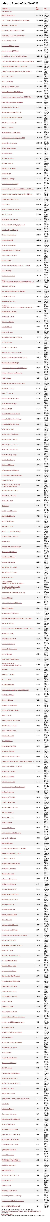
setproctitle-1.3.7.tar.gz (9, 868)
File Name (5, 8)
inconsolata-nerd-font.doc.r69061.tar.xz (14, 291)
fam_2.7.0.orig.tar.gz (8, 521)
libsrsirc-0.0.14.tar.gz (8, 465)
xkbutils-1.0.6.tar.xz (7, 608)
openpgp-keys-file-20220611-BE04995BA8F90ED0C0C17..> (11, 1160)
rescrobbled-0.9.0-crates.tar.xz (11, 132)
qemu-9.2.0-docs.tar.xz (9, 245)
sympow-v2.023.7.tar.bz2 (9, 725)
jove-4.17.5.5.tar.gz (7, 393)
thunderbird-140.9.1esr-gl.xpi (10, 424)
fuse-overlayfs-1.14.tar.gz (9, 649)
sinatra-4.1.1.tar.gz (7, 526)
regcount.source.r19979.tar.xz (11, 1134)
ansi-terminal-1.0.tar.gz (9, 838)
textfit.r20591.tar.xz (7, 1180)
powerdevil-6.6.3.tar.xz (8, 301)
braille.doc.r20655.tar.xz (9, 730)
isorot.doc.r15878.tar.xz (9, 638)
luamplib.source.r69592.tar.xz (11, 863)
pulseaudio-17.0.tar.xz (8, 276)
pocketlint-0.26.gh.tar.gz (9, 889)
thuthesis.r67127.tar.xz (8, 771)
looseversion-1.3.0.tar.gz (9, 1047)
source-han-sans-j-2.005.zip (10, 51)
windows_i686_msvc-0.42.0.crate (12, 352)
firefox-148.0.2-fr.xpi (8, 429)
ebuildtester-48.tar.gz (8, 684)
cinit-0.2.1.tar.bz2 (7, 715)
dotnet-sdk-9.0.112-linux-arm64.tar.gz (13, 35)
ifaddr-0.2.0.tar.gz (7, 1001)
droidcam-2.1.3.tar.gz (8, 674)
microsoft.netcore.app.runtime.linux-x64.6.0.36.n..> (17, 97)
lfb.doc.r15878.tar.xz (8, 817)
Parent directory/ (7, 11)
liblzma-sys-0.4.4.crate (8, 286)
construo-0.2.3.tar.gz (8, 388)
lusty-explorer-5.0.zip (8, 904)
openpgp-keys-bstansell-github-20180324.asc (16, 1098)
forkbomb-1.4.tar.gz (8, 1109)
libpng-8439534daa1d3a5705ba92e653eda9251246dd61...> (18, 281)
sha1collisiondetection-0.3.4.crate (12, 337)
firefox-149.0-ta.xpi (7, 501)
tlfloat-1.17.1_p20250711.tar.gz (11, 531)
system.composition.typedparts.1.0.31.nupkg (15, 690)
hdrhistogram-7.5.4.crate (9, 511)
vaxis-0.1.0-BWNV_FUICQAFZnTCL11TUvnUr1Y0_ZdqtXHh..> (17, 306)
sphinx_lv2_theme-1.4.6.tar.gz (11, 955)
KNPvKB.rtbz (6, 204)
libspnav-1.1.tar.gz (7, 843)
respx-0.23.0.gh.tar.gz (8, 460)
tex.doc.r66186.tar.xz (8, 776)
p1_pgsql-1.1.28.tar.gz (8, 858)
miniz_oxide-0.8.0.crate (9, 746)
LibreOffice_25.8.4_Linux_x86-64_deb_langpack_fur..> (11, 587)
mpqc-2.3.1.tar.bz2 (7, 240)
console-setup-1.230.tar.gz (10, 230)
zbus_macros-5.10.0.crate (10, 807)
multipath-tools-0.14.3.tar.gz (10, 363)
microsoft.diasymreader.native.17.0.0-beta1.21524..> (18, 189)
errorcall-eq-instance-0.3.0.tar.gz (11, 1196)
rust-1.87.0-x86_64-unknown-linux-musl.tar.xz (16, 20)
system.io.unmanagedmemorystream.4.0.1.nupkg (17, 618)
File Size (37, 8)
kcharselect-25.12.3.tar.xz (9, 439)
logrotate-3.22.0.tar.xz (8, 562)
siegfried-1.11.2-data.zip (9, 122)
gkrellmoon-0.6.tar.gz (8, 751)
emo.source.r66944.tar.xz (9, 960)
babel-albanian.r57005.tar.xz (10, 1175)
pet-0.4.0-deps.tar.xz (8, 158)
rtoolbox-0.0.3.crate (8, 1006)
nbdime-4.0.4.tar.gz (7, 163)
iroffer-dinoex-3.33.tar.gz (9, 403)
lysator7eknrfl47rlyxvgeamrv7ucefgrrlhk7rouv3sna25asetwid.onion (21, 1211)
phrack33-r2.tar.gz (7, 700)
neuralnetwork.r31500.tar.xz (10, 1139)
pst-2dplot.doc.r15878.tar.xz (10, 710)
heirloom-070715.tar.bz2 (9, 311)
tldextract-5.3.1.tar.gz (8, 623)
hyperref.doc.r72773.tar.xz (10, 219)
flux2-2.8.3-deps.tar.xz (8, 15)
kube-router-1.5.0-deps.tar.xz (10, 46)
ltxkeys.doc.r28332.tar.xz (9, 347)
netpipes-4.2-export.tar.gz (9, 705)
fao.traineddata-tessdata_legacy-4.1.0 (13, 225)
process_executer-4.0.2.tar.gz (11, 720)
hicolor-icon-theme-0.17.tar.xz (11, 756)
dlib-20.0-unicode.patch (9, 1165)
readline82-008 (6, 1185)
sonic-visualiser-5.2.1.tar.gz (10, 184)
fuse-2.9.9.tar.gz (7, 270)
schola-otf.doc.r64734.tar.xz (10, 434)
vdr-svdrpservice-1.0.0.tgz (9, 930)
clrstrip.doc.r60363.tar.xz (9, 552)
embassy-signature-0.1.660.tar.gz (12, 373)
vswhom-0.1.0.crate (8, 1027)
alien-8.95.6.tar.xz (7, 741)
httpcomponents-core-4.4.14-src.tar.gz (13, 383)
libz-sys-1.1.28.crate (8, 322)
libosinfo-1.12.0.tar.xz (8, 516)
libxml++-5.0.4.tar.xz (8, 317)
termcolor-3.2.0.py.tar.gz (9, 966)
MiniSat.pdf (5, 506)
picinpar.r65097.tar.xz (8, 1093)
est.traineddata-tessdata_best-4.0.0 (12, 117)
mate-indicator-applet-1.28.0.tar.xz (12, 475)
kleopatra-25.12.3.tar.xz (9, 235)
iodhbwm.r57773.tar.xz (8, 797)
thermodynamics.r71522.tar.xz (11, 981)
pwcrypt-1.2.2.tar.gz (8, 812)
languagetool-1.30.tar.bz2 (9, 1058)
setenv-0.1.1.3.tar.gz (8, 1155)
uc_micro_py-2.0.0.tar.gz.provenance (13, 1022)
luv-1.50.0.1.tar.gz (7, 598)
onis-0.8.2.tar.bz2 (7, 654)
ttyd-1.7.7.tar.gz (6, 378)
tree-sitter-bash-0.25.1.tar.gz (10, 398)
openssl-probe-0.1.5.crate (9, 1078)
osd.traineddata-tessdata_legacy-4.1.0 (13, 138)
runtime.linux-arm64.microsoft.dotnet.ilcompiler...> (17, 71)
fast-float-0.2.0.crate (8, 792)
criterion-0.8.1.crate (8, 633)
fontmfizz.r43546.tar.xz (8, 802)
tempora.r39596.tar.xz (8, 296)
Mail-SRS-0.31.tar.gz (8, 874)
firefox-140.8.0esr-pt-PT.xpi (10, 449)
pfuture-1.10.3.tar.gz (8, 1088)
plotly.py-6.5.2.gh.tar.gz (9, 148)
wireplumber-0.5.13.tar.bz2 (10, 444)
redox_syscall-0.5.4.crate (9, 879)
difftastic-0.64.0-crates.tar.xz (10, 107)
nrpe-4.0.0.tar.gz (7, 408)
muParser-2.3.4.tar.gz (8, 644)
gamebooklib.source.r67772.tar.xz (12, 945)
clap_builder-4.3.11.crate (9, 572)
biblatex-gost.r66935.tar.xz (10, 899)
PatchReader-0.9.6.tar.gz (9, 986)
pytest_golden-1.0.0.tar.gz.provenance (13, 1017)
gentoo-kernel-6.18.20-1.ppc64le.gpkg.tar (14, 56)
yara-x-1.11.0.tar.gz (8, 76)
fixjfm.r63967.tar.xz (7, 1170)
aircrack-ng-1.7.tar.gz (8, 179)
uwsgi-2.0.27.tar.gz (7, 332)
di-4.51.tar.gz (6, 541)
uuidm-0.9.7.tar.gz (7, 1037)
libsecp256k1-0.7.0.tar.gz (9, 255)
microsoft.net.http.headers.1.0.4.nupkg (13, 787)
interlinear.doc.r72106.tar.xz (10, 613)
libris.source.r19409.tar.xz (9, 1012)
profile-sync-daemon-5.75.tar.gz (11, 853)
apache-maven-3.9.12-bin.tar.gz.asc (13, 1201)
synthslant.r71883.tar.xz (9, 1150)
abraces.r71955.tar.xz (8, 1124)
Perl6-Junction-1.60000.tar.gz (11, 1073)
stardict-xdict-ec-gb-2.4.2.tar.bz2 (11, 209)
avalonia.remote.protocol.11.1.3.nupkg (13, 592)
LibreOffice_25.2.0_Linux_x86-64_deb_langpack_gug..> (11, 485)
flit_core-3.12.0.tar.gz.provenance (12, 1042)
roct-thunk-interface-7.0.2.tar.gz (11, 250)
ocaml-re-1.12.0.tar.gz (8, 669)
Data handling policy (7, 1214)
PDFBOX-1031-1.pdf (8, 695)
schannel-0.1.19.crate (8, 782)
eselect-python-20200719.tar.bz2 (12, 766)
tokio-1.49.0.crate (7, 327)
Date (45, 8)
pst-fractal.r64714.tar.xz (9, 991)
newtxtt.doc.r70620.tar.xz (9, 495)
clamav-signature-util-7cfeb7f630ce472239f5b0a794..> (12, 664)
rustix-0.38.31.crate (7, 480)
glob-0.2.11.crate (7, 920)
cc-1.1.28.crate (6, 679)
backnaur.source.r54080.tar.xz (11, 1083)
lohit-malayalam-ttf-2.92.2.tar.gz (11, 833)
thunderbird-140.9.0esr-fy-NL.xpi (11, 419)
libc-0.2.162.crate (7, 342)
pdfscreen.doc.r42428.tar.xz (10, 470)
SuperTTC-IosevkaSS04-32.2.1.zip (12, 102)
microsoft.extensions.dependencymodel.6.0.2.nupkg (17, 628)
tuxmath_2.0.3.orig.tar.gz (9, 143)
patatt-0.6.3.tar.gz (7, 822)
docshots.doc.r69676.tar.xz (10, 490)
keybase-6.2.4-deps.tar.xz (9, 25)
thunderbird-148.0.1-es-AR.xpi (11, 414)
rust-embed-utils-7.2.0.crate (10, 1144)
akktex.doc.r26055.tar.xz (9, 1190)
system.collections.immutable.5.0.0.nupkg (14, 368)
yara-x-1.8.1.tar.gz (7, 81)
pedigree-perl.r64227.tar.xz (10, 925)
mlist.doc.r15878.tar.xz (8, 557)
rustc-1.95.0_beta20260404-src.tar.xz (13, 30)
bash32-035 (5, 1104)
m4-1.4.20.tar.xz (7, 260)
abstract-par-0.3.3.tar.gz (9, 1114)
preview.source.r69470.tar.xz (10, 894)
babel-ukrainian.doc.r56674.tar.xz (12, 603)
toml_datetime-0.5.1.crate (9, 996)
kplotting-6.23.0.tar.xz (8, 828)
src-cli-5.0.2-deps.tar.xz (9, 41)
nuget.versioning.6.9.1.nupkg (10, 659)
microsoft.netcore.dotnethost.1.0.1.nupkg (14, 935)
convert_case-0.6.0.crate (9, 914)
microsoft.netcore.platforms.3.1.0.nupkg (14, 848)
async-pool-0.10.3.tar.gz (9, 971)
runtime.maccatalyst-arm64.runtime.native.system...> (18, 761)
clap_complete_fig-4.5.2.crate (11, 976)
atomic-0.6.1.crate (7, 950)
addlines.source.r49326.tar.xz (11, 1119)
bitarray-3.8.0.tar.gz (8, 577)
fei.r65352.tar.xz (6, 1052)
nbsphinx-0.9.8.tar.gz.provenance (12, 1032)
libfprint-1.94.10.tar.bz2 (9, 168)
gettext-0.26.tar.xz (7, 153)
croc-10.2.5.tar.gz (7, 214)
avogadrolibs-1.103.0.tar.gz (10, 199)
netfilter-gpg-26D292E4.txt (10, 1129)
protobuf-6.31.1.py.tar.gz (9, 454)
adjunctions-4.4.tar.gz (8, 909)
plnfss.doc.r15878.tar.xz (9, 1063)
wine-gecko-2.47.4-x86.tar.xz (10, 86)
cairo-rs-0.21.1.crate (8, 736)
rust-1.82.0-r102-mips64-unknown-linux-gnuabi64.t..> (18, 61)
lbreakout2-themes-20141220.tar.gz (12, 92)
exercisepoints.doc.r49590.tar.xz (11, 546)
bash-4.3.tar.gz (6, 173)
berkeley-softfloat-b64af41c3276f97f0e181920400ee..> (13, 582)
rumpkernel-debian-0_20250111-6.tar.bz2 (14, 66)
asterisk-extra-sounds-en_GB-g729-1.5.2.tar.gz (16, 265)
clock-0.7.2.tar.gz (7, 1068)
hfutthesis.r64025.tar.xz (9, 884)
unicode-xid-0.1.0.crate (9, 940)
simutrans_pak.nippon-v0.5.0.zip (11, 112)
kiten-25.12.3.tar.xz (7, 127)
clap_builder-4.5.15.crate (9, 567)
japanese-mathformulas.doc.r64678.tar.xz (14, 357)
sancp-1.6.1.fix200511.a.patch (11, 1206)
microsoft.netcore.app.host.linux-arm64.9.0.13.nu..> (17, 194)
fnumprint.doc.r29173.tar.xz (10, 536)
